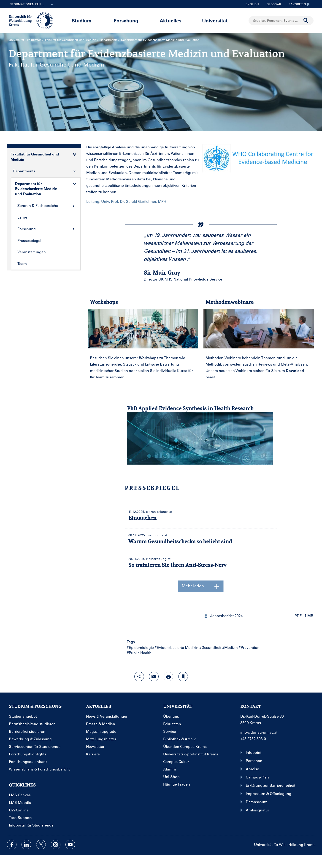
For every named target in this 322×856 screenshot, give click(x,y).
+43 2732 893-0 (253, 738)
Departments (109, 40)
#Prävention (249, 647)
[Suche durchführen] (306, 20)
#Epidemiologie (140, 647)
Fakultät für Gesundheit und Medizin (71, 40)
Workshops (148, 357)
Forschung (126, 20)
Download (295, 370)
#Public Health (139, 652)
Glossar (272, 4)
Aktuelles (170, 20)
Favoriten (298, 4)
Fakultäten (34, 40)
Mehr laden (201, 586)
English (252, 4)
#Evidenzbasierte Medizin (176, 647)
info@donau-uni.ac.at (258, 732)
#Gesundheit (210, 647)
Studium (82, 20)
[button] (258, 616)
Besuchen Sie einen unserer (114, 357)
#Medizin (230, 647)
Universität (215, 20)
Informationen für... (32, 4)
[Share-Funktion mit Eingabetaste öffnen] (139, 676)
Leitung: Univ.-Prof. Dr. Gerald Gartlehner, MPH (126, 201)
